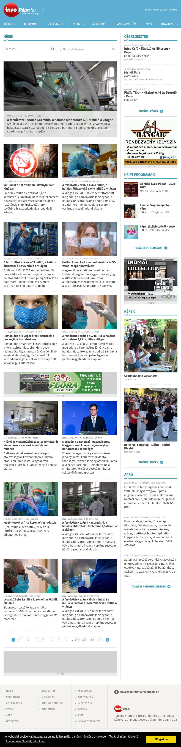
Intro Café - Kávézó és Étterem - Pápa (147, 50)
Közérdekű (48, 691)
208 (77, 640)
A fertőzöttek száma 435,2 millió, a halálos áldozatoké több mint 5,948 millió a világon (89, 526)
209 (84, 640)
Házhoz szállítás (126, 24)
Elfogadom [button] (161, 739)
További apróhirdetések (148, 586)
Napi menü (48, 709)
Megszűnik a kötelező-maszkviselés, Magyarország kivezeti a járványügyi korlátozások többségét (86, 445)
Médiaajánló (85, 691)
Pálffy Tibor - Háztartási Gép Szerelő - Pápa (150, 94)
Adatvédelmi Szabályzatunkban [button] (25, 741)
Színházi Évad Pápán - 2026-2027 (158, 186)
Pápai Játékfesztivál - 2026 (157, 226)
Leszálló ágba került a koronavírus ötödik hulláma (31, 601)
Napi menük (98, 24)
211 (99, 640)
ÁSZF (80, 715)
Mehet (53, 49)
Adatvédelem (85, 697)
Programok (30, 24)
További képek (148, 462)
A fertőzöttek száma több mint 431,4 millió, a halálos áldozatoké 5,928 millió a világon (89, 603)
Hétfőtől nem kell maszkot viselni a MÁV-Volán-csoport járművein (89, 264)
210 (92, 640)
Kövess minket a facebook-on (139, 692)
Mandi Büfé (132, 72)
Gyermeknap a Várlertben (140, 376)
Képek (76, 24)
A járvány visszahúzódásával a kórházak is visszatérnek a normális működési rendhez (31, 445)
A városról (49, 697)
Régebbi (107, 640)
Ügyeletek (12, 722)
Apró (149, 24)
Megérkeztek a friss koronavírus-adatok (30, 523)
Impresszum (85, 703)
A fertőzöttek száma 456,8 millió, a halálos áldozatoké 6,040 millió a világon (89, 187)
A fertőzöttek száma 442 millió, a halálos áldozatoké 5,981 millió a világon (88, 338)
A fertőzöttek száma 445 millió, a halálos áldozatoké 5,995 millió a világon (30, 264)
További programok (148, 248)
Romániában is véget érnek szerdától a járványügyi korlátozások (29, 338)
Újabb (13, 640)
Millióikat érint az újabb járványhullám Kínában (29, 187)
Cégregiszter (55, 24)
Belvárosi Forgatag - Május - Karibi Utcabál (147, 447)
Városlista (42, 10)
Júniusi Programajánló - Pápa (155, 207)
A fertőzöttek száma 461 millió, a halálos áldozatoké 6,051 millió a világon (60, 120)
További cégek (148, 111)
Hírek (7, 24)
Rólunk (82, 709)
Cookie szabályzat (89, 722)
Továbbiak (167, 24)
